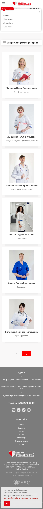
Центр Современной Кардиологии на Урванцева (21, 396)
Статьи (21, 444)
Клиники (21, 428)
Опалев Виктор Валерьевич (21, 283)
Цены (21, 434)
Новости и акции (21, 441)
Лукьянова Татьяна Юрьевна (21, 136)
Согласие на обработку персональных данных (21, 472)
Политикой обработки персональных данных (21, 498)
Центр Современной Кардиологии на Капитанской (22, 379)
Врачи (21, 431)
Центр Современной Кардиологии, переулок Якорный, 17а (21, 387)
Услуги (21, 425)
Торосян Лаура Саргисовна (21, 234)
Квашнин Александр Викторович (21, 185)
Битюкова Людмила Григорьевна (21, 331)
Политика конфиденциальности (21, 475)
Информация (21, 438)
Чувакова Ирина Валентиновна (21, 88)
